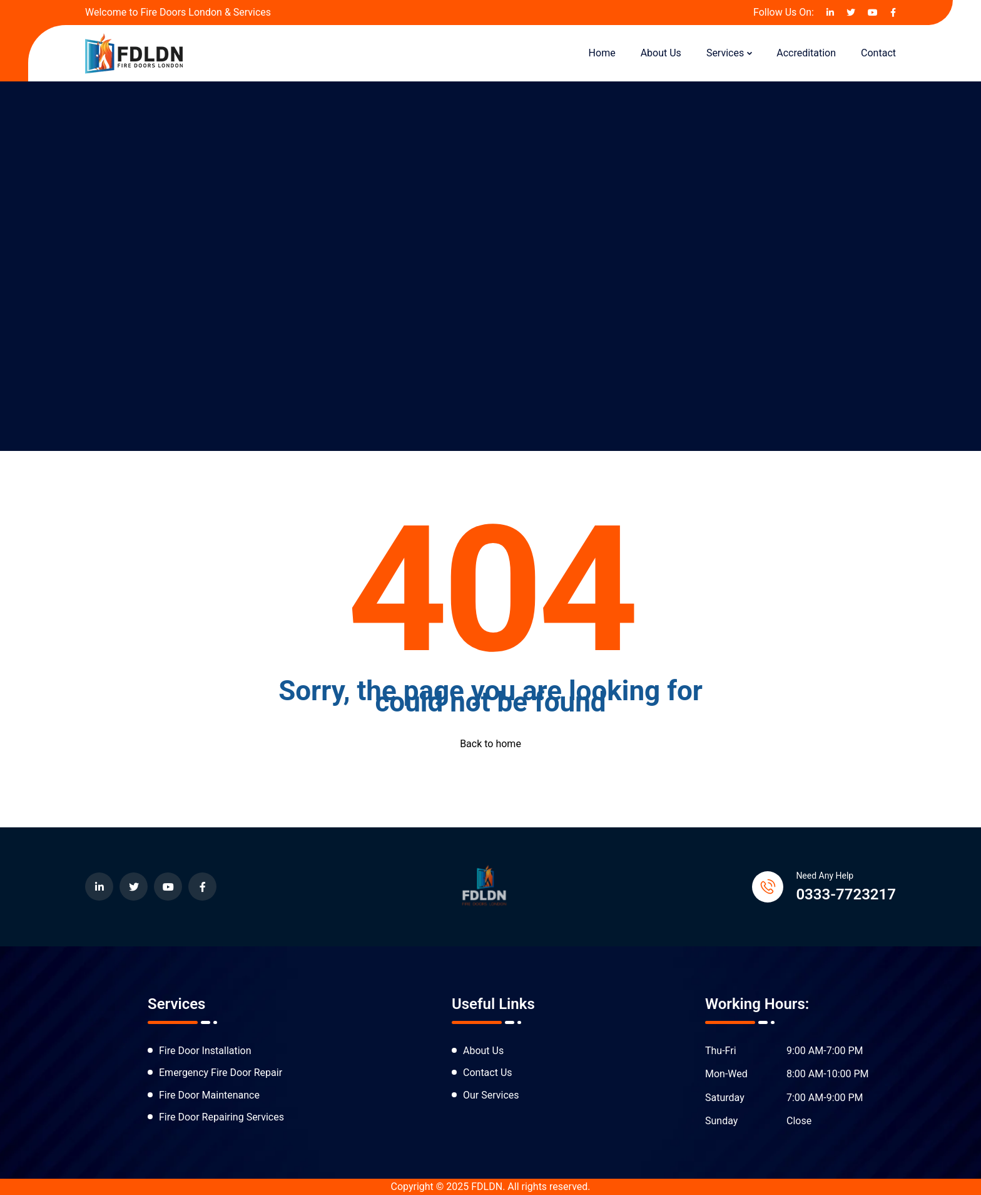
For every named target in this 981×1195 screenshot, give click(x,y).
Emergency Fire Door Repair (220, 1073)
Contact (878, 53)
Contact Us (487, 1073)
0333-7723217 (846, 894)
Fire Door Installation (205, 1051)
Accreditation (806, 53)
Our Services (491, 1095)
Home (602, 53)
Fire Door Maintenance (209, 1095)
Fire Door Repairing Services (221, 1117)
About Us (661, 53)
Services (725, 53)
